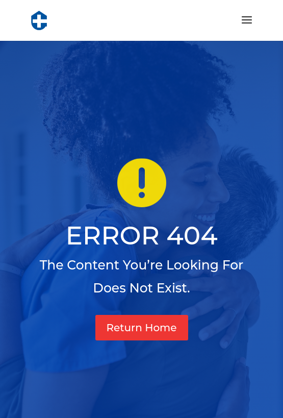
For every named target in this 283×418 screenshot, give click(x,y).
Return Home (142, 328)
